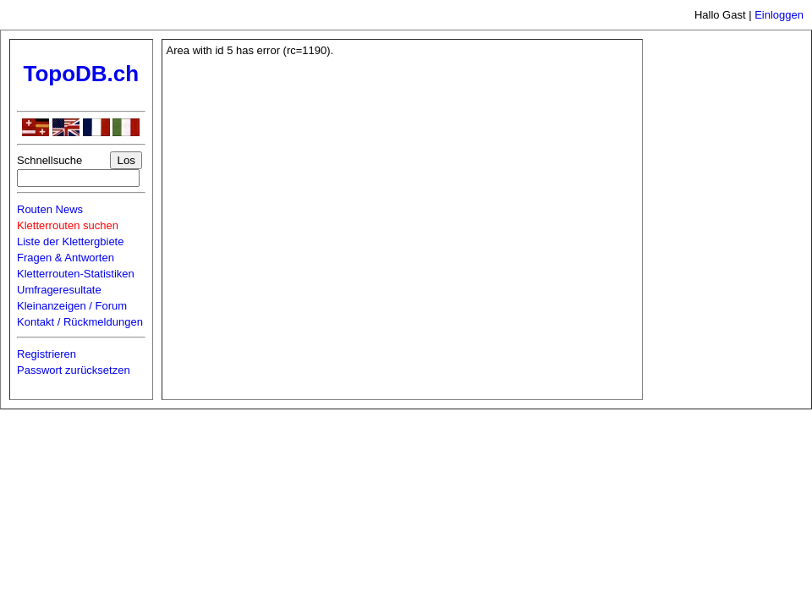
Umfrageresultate (59, 289)
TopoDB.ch (81, 73)
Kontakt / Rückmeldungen (80, 321)
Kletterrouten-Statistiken (75, 273)
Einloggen (779, 14)
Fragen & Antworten (65, 257)
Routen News (50, 209)
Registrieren (46, 354)
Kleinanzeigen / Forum (72, 305)
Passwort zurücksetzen (73, 370)
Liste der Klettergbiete (70, 241)
